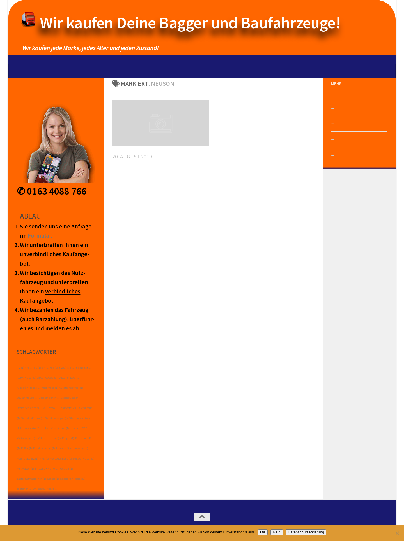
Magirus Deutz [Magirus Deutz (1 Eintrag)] (27, 458)
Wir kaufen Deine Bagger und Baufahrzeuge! (190, 22)
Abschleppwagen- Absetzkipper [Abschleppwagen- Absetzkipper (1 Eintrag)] (58, 377)
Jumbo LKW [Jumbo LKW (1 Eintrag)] (79, 428)
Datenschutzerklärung (306, 532)
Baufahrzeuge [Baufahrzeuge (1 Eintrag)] (27, 398)
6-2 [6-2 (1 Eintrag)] (37, 367)
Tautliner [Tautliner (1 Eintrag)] (24, 489)
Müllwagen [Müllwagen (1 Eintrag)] (25, 468)
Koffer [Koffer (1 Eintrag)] (26, 448)
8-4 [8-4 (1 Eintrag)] (71, 367)
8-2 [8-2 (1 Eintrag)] (62, 367)
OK (262, 532)
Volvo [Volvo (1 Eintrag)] (52, 489)
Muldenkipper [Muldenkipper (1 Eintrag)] (83, 458)
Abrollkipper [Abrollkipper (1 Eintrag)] (26, 377)
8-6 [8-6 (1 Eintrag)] (79, 367)
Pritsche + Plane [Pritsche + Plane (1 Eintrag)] (46, 468)
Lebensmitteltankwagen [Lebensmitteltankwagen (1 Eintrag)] (73, 448)
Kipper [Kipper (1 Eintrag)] (68, 438)
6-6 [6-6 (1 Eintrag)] (54, 367)
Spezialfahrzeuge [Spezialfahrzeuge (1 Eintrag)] (72, 479)
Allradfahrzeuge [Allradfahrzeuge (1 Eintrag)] (28, 388)
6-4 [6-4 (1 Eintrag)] (45, 367)
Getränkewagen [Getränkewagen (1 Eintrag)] (56, 418)
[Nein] (397, 533)
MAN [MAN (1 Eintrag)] (44, 458)
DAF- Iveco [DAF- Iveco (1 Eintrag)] (50, 408)
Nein (276, 532)
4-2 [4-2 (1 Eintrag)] (20, 367)
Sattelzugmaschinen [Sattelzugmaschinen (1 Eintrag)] (31, 479)
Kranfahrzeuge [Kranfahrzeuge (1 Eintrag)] (44, 448)
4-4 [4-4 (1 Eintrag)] (29, 367)
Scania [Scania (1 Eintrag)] (53, 479)
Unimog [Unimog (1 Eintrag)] (39, 489)
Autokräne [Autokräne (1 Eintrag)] (50, 388)
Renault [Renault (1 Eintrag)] (66, 468)
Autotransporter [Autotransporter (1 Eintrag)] (71, 388)
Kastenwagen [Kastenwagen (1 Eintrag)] (27, 438)
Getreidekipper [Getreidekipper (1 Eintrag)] (32, 418)
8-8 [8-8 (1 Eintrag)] (87, 367)
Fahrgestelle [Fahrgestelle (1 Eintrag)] (68, 408)
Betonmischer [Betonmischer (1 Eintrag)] (49, 398)
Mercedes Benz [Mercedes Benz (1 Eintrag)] (61, 458)
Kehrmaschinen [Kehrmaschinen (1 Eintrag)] (49, 438)
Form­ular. (40, 235)
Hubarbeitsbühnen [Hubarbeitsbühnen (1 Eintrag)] (55, 428)
